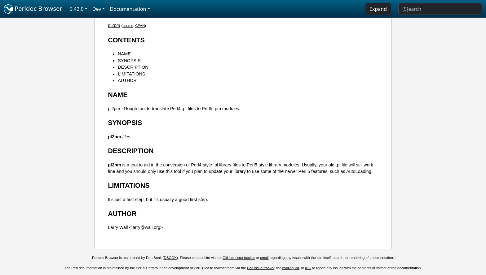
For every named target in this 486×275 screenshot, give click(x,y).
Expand (378, 9)
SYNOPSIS (129, 60)
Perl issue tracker (260, 268)
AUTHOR (127, 80)
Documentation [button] (128, 9)
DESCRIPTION (133, 67)
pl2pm (114, 25)
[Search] (440, 9)
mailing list (290, 268)
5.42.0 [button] (77, 9)
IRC (308, 268)
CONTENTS (126, 40)
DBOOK (170, 258)
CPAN (140, 26)
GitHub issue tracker (239, 258)
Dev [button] (96, 9)
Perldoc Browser (33, 9)
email (264, 258)
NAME (124, 53)
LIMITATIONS (131, 73)
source (127, 26)
